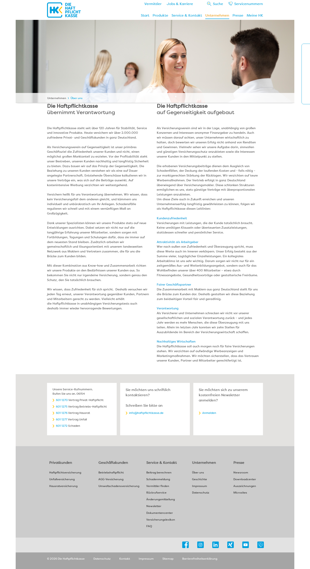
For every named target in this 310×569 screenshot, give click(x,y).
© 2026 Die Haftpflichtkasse (66, 558)
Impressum (199, 486)
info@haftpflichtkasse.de (146, 413)
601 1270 (62, 400)
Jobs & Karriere (180, 4)
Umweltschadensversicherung (118, 486)
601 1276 (61, 413)
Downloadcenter (244, 479)
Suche (218, 4)
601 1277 (61, 419)
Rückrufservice (156, 492)
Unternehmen (217, 15)
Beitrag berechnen (159, 472)
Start (145, 15)
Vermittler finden (157, 486)
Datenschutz (200, 492)
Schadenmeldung (158, 479)
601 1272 (61, 425)
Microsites (240, 492)
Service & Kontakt (187, 15)
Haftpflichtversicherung (65, 472)
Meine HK (255, 15)
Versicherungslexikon (160, 519)
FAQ (149, 526)
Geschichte (199, 479)
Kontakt (124, 558)
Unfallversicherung (62, 479)
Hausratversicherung (63, 486)
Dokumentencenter (159, 513)
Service (248, 4)
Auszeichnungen (244, 486)
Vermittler (153, 4)
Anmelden (209, 413)
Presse (237, 15)
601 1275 (61, 406)
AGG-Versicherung (110, 479)
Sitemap (168, 558)
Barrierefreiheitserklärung (199, 558)
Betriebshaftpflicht (111, 472)
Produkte (160, 15)
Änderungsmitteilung (160, 499)
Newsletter (153, 506)
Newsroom (240, 472)
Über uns (77, 98)
